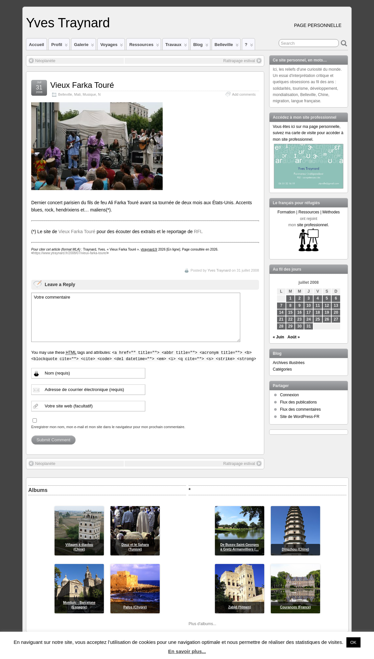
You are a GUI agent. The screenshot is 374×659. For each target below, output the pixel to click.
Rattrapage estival (242, 60)
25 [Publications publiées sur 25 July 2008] (318, 319)
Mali (77, 94)
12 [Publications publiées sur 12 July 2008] (327, 305)
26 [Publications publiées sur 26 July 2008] (327, 319)
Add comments (244, 94)
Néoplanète (42, 60)
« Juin (278, 337)
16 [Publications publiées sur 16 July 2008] (299, 312)
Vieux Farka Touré (82, 85)
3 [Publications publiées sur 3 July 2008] (309, 298)
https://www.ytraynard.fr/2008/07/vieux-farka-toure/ (70, 253)
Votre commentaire (135, 317)
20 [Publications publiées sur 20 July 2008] (336, 312)
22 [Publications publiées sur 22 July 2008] (290, 319)
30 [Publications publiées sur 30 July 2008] (299, 326)
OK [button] (353, 642)
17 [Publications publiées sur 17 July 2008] (308, 312)
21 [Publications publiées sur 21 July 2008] (281, 319)
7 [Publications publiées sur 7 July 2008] (281, 305)
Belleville (227, 46)
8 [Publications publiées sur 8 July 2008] (290, 305)
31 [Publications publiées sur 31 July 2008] (308, 326)
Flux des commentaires (300, 409)
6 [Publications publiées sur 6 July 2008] (336, 298)
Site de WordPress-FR (299, 416)
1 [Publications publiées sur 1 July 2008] (290, 298)
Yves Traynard (68, 22)
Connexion (289, 395)
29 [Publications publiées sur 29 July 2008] (290, 326)
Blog (200, 46)
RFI (197, 231)
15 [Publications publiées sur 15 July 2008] (290, 312)
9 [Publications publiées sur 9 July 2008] (299, 305)
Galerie (84, 46)
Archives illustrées (289, 362)
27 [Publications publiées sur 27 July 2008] (336, 319)
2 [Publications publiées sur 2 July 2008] (299, 298)
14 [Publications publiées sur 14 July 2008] (281, 312)
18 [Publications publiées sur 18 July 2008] (318, 312)
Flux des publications (298, 402)
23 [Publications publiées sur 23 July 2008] (299, 319)
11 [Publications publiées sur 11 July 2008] (318, 305)
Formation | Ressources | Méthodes (308, 212)
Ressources (144, 46)
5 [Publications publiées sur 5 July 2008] (327, 298)
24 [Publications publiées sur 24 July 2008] (308, 319)
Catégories (282, 369)
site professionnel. (313, 225)
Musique (89, 94)
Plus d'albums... (202, 624)
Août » (294, 337)
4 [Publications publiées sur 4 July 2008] (317, 298)
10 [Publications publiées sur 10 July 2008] (308, 305)
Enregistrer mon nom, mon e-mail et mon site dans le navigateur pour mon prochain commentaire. (108, 427)
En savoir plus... (187, 651)
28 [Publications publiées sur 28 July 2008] (281, 326)
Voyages (111, 46)
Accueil (36, 44)
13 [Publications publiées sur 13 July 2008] (336, 305)
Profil (59, 46)
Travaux (176, 46)
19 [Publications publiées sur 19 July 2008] (327, 312)
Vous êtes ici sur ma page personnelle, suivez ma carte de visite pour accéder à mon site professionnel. (308, 132)
